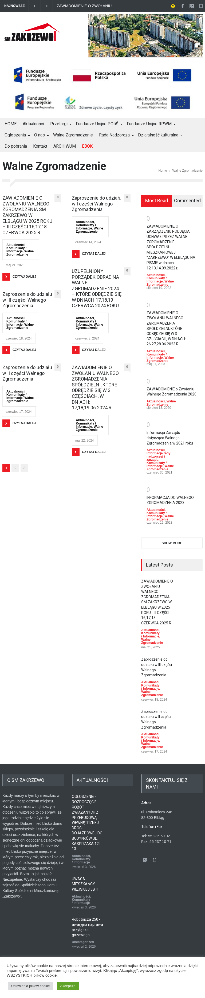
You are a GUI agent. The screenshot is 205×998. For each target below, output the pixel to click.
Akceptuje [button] (68, 986)
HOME (11, 123)
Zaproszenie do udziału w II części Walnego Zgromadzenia (27, 373)
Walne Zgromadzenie (73, 135)
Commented (187, 200)
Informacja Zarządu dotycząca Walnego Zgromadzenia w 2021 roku (170, 437)
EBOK (87, 146)
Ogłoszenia (15, 135)
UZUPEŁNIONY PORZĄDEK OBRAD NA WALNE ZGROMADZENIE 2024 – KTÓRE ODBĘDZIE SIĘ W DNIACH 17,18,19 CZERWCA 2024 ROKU (96, 288)
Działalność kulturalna (158, 135)
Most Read (156, 200)
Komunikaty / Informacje (16, 249)
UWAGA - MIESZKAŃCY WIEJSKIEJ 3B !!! (85, 884)
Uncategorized (83, 942)
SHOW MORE (172, 543)
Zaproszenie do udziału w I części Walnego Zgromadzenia (96, 203)
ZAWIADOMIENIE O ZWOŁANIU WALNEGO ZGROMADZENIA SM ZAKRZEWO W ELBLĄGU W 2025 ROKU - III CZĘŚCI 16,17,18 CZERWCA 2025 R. (86, 6)
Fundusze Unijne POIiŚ (97, 123)
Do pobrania (16, 146)
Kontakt (40, 146)
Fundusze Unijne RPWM (149, 123)
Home (162, 170)
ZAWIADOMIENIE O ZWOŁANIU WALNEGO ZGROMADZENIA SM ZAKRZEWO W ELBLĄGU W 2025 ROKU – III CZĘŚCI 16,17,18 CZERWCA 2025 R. (27, 215)
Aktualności (33, 123)
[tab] (156, 201)
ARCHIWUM (64, 146)
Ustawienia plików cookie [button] (30, 986)
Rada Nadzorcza (114, 135)
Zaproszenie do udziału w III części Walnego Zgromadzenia (27, 299)
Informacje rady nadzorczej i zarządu (158, 456)
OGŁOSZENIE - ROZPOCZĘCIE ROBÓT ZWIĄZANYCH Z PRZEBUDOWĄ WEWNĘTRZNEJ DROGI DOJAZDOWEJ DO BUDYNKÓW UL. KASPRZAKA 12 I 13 (87, 822)
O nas (39, 135)
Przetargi (59, 123)
